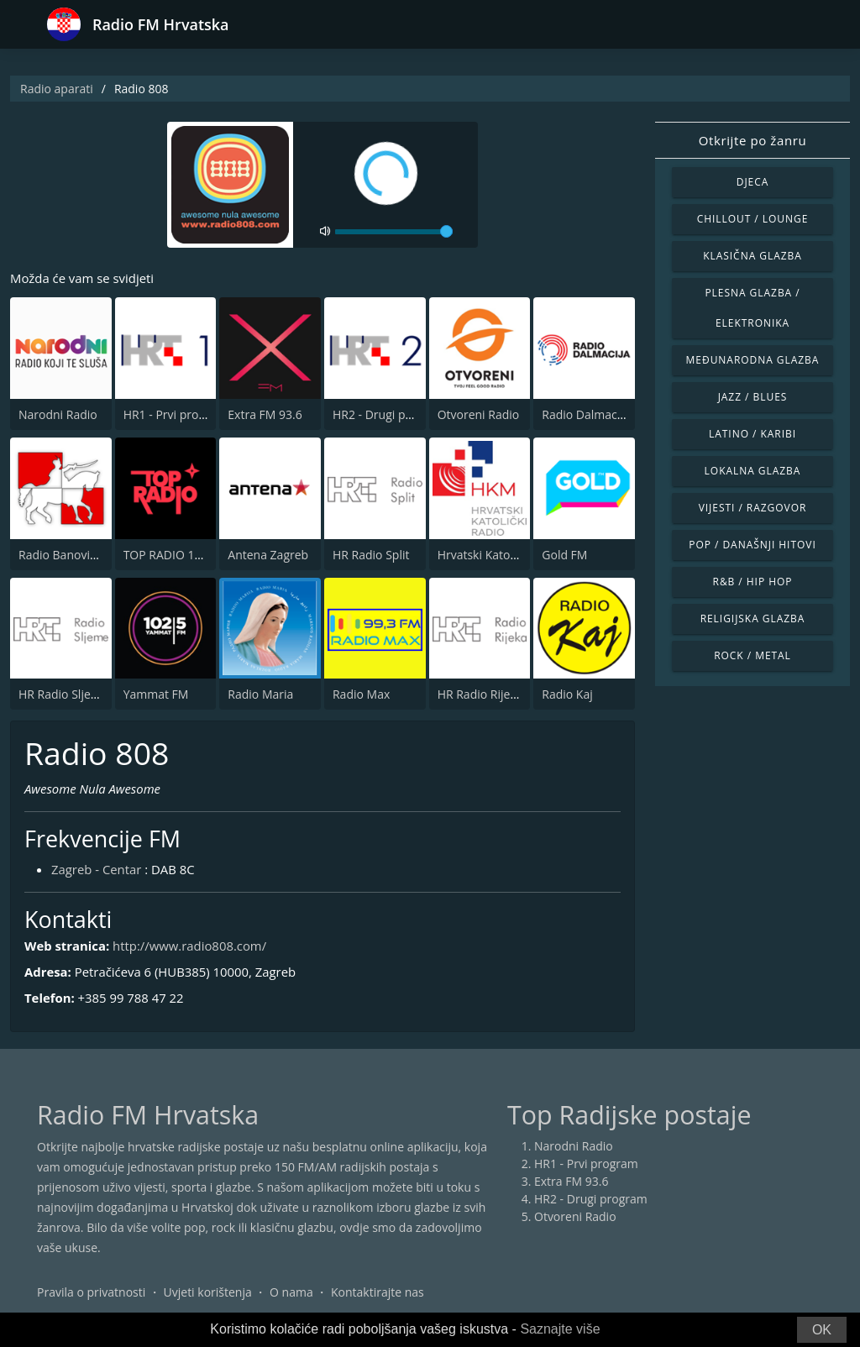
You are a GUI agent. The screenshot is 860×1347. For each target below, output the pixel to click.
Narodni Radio (57, 414)
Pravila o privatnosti (91, 1292)
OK (821, 1330)
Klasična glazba (752, 256)
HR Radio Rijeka (480, 694)
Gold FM (564, 555)
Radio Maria (260, 694)
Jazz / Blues (753, 397)
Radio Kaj (567, 694)
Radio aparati (56, 89)
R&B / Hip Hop (753, 581)
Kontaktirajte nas (377, 1292)
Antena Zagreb (268, 555)
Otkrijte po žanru (752, 140)
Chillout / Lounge (753, 219)
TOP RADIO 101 (165, 555)
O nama (291, 1292)
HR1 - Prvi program (175, 414)
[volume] (394, 231)
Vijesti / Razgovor (753, 508)
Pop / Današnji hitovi (752, 544)
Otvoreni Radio (479, 414)
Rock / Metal (752, 655)
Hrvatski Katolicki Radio (501, 555)
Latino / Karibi (752, 434)
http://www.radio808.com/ (191, 946)
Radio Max (361, 694)
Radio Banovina (60, 555)
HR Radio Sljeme (63, 694)
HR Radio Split (371, 555)
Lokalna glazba (753, 471)
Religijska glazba (752, 618)
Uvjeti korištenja (208, 1292)
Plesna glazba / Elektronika (752, 308)
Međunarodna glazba (753, 360)
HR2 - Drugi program (389, 414)
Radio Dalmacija (585, 414)
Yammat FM (156, 694)
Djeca (753, 182)
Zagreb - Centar (96, 869)
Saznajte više (560, 1329)
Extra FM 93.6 (265, 414)
